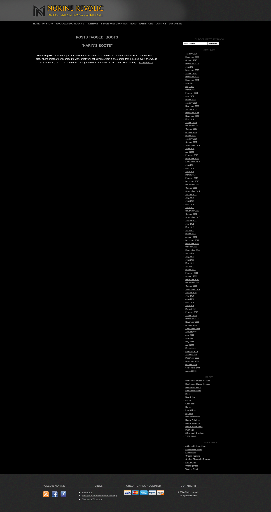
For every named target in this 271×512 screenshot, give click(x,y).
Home (36, 23)
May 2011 (189, 263)
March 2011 (190, 270)
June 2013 (189, 201)
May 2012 (189, 227)
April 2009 (189, 345)
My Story (47, 23)
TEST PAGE (190, 436)
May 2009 (189, 342)
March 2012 (190, 234)
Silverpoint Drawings (114, 23)
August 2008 (191, 371)
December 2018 (192, 113)
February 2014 (191, 178)
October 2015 (191, 142)
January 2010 (191, 316)
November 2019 (192, 106)
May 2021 (189, 87)
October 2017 (191, 129)
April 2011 (189, 266)
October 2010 (191, 286)
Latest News (190, 410)
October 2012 (191, 214)
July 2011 (189, 257)
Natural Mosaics (192, 417)
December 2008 (192, 358)
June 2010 (189, 299)
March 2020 (190, 100)
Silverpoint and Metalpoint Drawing (99, 495)
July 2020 (189, 96)
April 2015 (189, 152)
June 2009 (189, 338)
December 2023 (192, 70)
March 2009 (190, 348)
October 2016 (191, 132)
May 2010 (189, 302)
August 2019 (191, 109)
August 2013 (191, 194)
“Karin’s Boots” (97, 45)
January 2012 (191, 237)
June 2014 (189, 165)
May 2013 (189, 204)
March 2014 (190, 175)
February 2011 (191, 273)
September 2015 (192, 145)
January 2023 (191, 73)
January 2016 (191, 139)
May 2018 (189, 119)
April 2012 (189, 230)
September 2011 (192, 250)
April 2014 (189, 172)
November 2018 (192, 116)
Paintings (92, 23)
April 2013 (189, 208)
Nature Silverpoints (193, 427)
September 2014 (192, 162)
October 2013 (191, 188)
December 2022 (192, 77)
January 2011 (191, 276)
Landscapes (190, 453)
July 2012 (189, 224)
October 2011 (191, 247)
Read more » (146, 62)
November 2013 (192, 185)
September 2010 (192, 289)
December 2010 (192, 280)
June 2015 (189, 149)
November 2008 (192, 361)
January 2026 (191, 54)
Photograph (190, 462)
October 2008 (191, 365)
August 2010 (191, 293)
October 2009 (191, 325)
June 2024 (189, 67)
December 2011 (192, 240)
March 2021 (190, 90)
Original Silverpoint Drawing (198, 459)
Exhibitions (146, 23)
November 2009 (192, 322)
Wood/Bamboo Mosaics (70, 23)
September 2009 (192, 329)
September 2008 (192, 368)
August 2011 (191, 253)
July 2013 (189, 198)
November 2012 (192, 211)
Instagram (87, 492)
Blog (133, 23)
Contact (161, 23)
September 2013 (192, 191)
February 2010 (191, 312)
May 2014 (189, 168)
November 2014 (192, 159)
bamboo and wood (193, 449)
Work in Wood (191, 469)
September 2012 (192, 217)
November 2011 (192, 244)
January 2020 (191, 103)
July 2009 (189, 335)
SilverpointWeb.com (92, 499)
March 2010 (190, 309)
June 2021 (189, 83)
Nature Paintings (192, 420)
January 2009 (191, 355)
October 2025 (191, 60)
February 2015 (191, 155)
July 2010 (189, 296)
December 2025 (192, 57)
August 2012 (191, 221)
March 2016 (190, 136)
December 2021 (192, 80)
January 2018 (191, 123)
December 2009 (192, 319)
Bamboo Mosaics (193, 387)
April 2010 (189, 306)
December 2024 (192, 64)
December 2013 (192, 181)
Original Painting (192, 456)
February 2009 (191, 351)
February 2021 (191, 93)
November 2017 (192, 126)
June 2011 (189, 260)
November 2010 (192, 283)
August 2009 (191, 332)
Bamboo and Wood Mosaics (197, 381)
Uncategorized (191, 466)
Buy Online (175, 23)
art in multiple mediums (195, 446)
